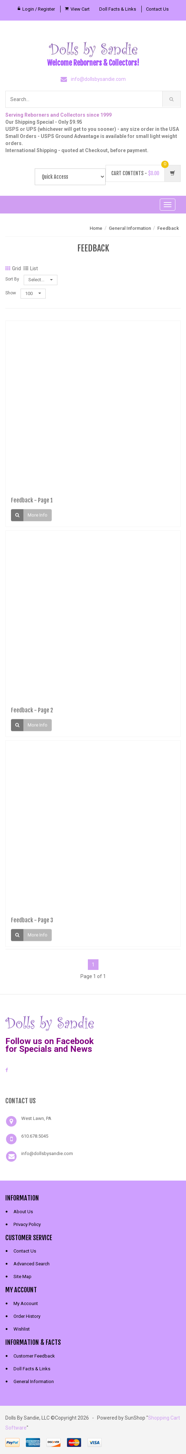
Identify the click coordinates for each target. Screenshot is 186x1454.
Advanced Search (31, 1263)
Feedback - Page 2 (32, 712)
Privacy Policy (27, 1224)
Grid (13, 268)
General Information (130, 228)
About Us (23, 1211)
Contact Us (157, 9)
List (30, 268)
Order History (26, 1316)
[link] (93, 1083)
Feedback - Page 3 (32, 922)
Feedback (168, 228)
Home (96, 228)
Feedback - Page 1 (32, 502)
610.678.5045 (34, 1136)
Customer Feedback (34, 1356)
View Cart (80, 9)
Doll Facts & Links (117, 9)
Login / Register (38, 9)
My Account (25, 1303)
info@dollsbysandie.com (98, 79)
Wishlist (21, 1329)
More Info (37, 517)
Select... (40, 279)
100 (33, 293)
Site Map (22, 1276)
